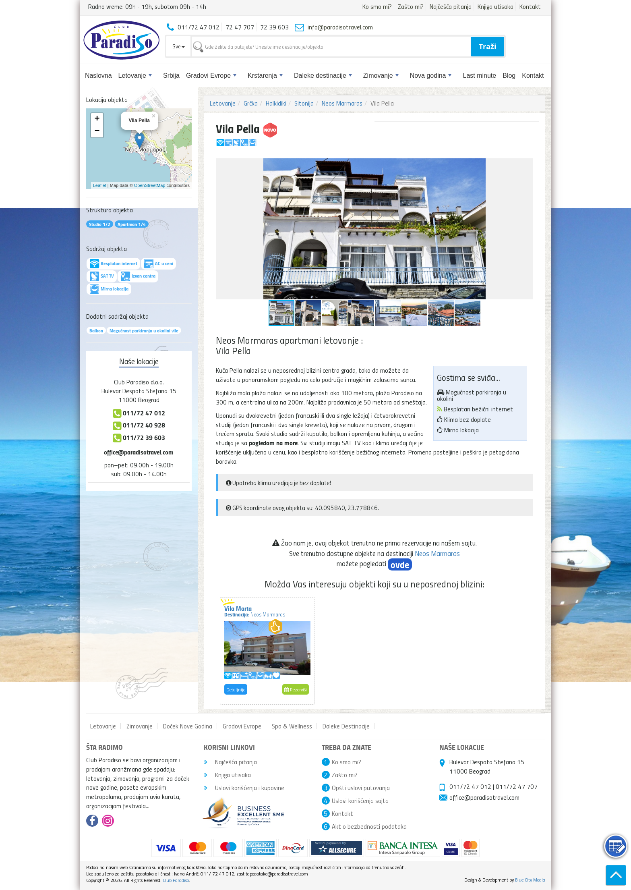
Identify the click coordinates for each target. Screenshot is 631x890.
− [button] (96, 131)
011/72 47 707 (517, 786)
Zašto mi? (411, 6)
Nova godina (431, 75)
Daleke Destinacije (346, 726)
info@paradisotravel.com (340, 27)
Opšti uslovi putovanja (361, 787)
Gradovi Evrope (211, 75)
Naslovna (98, 75)
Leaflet (99, 185)
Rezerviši (295, 689)
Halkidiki (276, 103)
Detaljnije (235, 689)
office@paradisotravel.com (139, 451)
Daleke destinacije (323, 75)
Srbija (171, 75)
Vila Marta (254, 611)
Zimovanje (381, 75)
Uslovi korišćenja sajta (360, 800)
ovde (400, 564)
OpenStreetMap (150, 185)
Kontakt (530, 6)
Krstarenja (265, 75)
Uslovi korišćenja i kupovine (244, 787)
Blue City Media (530, 879)
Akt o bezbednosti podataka (369, 826)
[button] (525, 165)
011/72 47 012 (470, 786)
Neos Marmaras (342, 103)
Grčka (251, 103)
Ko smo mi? (377, 6)
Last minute (479, 75)
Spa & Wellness (292, 726)
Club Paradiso (176, 880)
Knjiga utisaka (495, 6)
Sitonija (304, 103)
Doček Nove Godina (187, 726)
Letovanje (135, 75)
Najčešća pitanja (451, 6)
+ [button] (96, 119)
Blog (509, 75)
